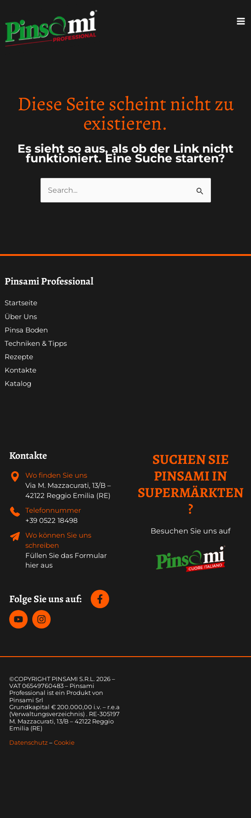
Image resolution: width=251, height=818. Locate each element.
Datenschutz (28, 742)
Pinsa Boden (26, 330)
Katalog (18, 383)
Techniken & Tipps (36, 343)
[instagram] (42, 619)
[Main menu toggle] (241, 21)
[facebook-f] (101, 599)
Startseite (21, 303)
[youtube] (19, 619)
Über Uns (21, 317)
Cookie (64, 742)
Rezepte (19, 357)
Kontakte (20, 370)
